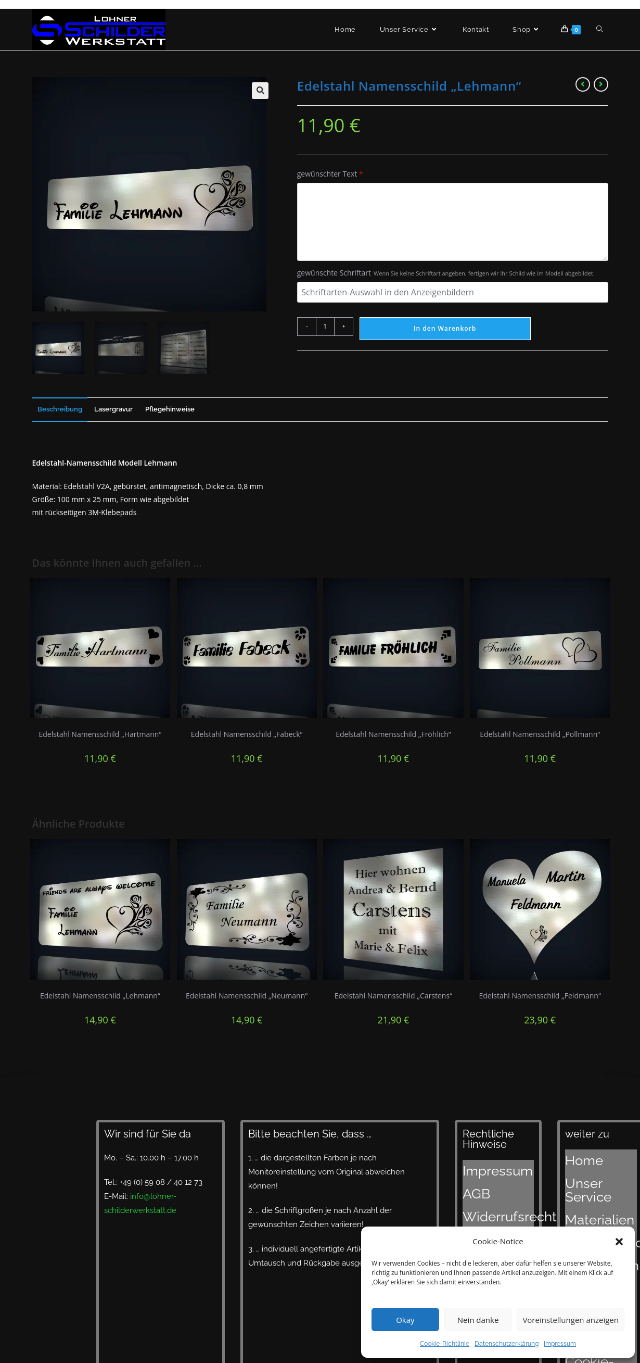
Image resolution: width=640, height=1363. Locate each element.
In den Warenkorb (445, 328)
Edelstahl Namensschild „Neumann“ (247, 996)
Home (576, 1155)
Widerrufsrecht (490, 1192)
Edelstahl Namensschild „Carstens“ (393, 996)
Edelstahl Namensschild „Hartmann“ (100, 734)
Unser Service (590, 1168)
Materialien (585, 1181)
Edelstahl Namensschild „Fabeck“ (247, 734)
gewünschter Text (330, 174)
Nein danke (478, 1320)
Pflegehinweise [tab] (170, 409)
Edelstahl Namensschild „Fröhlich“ (393, 734)
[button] (619, 1241)
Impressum (560, 1343)
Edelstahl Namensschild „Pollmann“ (540, 734)
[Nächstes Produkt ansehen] (601, 84)
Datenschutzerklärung (507, 1343)
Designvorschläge (597, 1194)
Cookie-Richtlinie (444, 1343)
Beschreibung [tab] (59, 409)
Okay (405, 1320)
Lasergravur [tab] (113, 409)
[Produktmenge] (325, 326)
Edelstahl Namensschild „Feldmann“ (539, 996)
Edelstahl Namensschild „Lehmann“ (100, 996)
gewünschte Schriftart (446, 273)
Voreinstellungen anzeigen (570, 1320)
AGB (471, 1179)
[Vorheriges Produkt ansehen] (582, 84)
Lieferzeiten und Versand (594, 1211)
